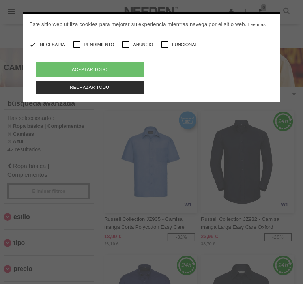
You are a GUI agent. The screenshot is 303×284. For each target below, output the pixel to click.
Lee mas (257, 24)
